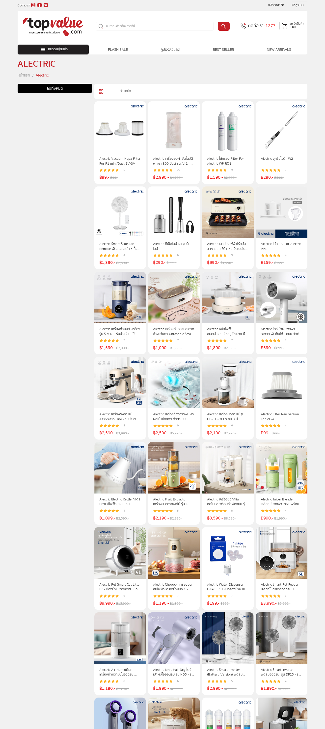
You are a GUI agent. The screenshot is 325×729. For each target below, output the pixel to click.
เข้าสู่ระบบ (298, 5)
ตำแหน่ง (125, 91)
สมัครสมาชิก (276, 4)
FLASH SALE (118, 49)
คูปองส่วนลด (170, 49)
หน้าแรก (24, 75)
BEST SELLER (223, 49)
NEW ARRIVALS (279, 49)
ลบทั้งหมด (55, 88)
